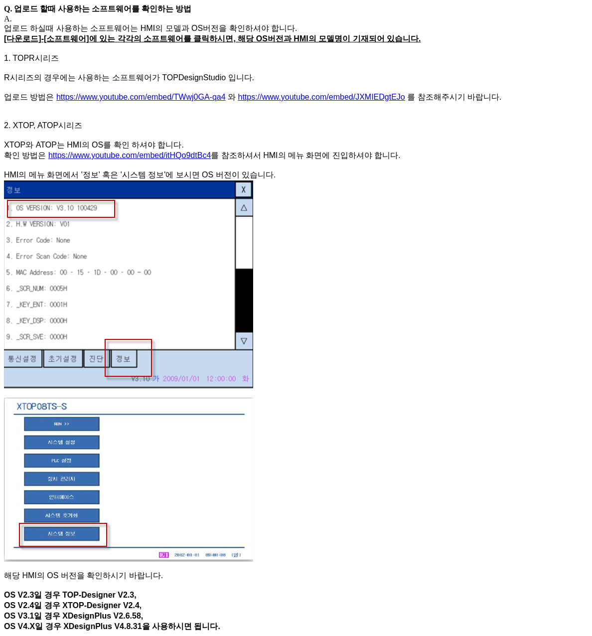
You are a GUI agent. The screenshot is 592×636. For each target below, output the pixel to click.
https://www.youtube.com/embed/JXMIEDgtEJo (321, 97)
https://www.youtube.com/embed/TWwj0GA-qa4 (141, 97)
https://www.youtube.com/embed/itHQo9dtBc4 (129, 155)
